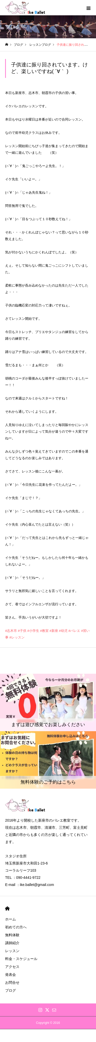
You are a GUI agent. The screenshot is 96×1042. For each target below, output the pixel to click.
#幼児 (63, 631)
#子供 (22, 631)
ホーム (10, 919)
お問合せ (12, 982)
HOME (7, 908)
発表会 (10, 975)
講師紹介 (12, 943)
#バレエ (74, 631)
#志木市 (11, 631)
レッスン (12, 951)
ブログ (10, 990)
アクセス (12, 967)
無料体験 (12, 935)
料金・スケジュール (21, 959)
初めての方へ (16, 927)
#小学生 (33, 631)
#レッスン (17, 637)
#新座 (53, 631)
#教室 (44, 631)
